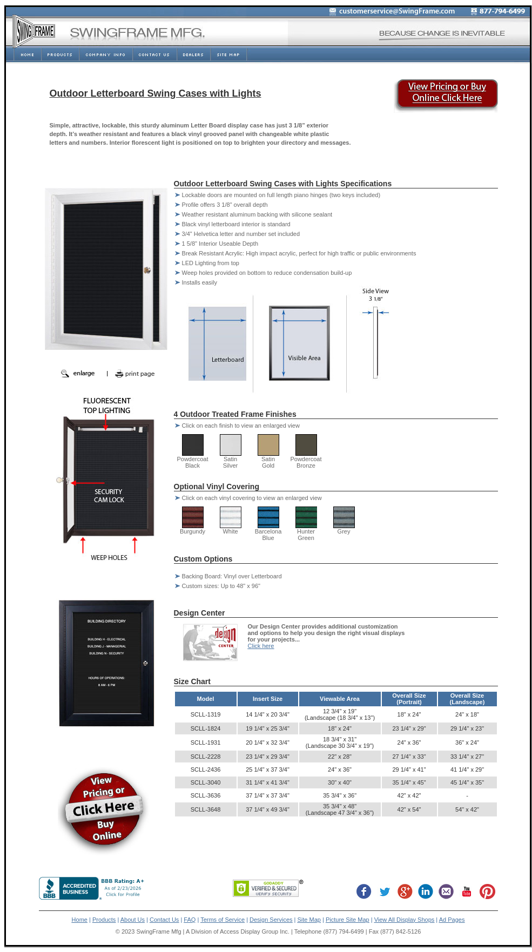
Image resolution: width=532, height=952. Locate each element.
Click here (261, 646)
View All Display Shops (404, 919)
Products (104, 919)
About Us (132, 919)
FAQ (190, 919)
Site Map (309, 919)
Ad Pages (452, 919)
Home (79, 919)
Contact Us (164, 919)
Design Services (271, 919)
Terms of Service (222, 919)
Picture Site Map (347, 919)
